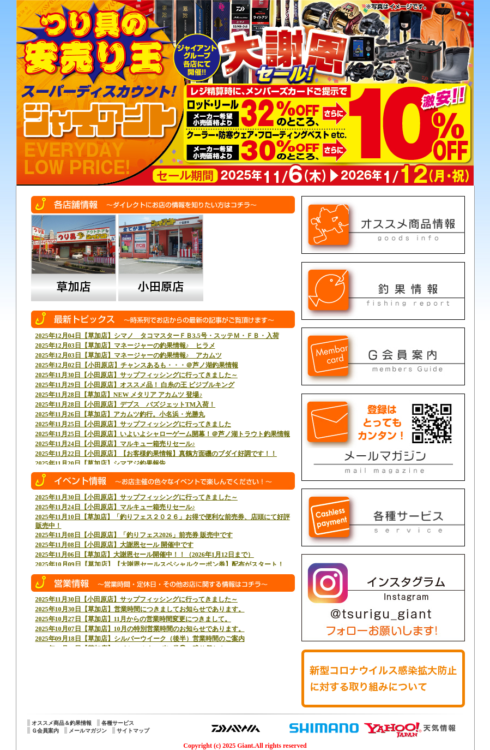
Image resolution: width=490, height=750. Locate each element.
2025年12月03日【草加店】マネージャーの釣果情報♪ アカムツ (128, 355)
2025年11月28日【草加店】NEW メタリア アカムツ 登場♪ (119, 394)
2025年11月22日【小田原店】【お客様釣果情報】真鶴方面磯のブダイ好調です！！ (156, 453)
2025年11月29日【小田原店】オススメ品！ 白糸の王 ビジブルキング (134, 385)
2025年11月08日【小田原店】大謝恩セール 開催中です (114, 545)
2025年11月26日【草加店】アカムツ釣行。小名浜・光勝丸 (120, 414)
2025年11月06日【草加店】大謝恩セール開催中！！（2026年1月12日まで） (144, 554)
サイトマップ (133, 731)
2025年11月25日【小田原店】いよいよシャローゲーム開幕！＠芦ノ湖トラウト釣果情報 (162, 434)
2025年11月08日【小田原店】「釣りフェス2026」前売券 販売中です (134, 535)
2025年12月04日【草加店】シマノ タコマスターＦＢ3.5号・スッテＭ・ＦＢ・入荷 (157, 336)
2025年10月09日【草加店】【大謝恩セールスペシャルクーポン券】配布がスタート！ (159, 564)
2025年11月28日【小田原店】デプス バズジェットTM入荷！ (125, 404)
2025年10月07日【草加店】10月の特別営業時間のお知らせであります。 (140, 629)
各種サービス (117, 723)
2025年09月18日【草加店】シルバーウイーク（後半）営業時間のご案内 (140, 638)
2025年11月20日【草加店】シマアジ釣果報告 (100, 463)
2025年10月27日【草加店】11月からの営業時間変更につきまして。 (133, 619)
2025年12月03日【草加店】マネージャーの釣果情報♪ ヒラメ (125, 345)
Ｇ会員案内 (45, 731)
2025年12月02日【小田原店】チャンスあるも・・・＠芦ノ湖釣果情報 (136, 365)
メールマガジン (88, 731)
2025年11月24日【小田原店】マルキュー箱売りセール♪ (115, 444)
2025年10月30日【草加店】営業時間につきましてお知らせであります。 (140, 609)
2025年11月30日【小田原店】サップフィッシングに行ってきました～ (136, 375)
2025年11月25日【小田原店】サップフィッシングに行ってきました (133, 424)
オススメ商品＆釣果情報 (62, 723)
